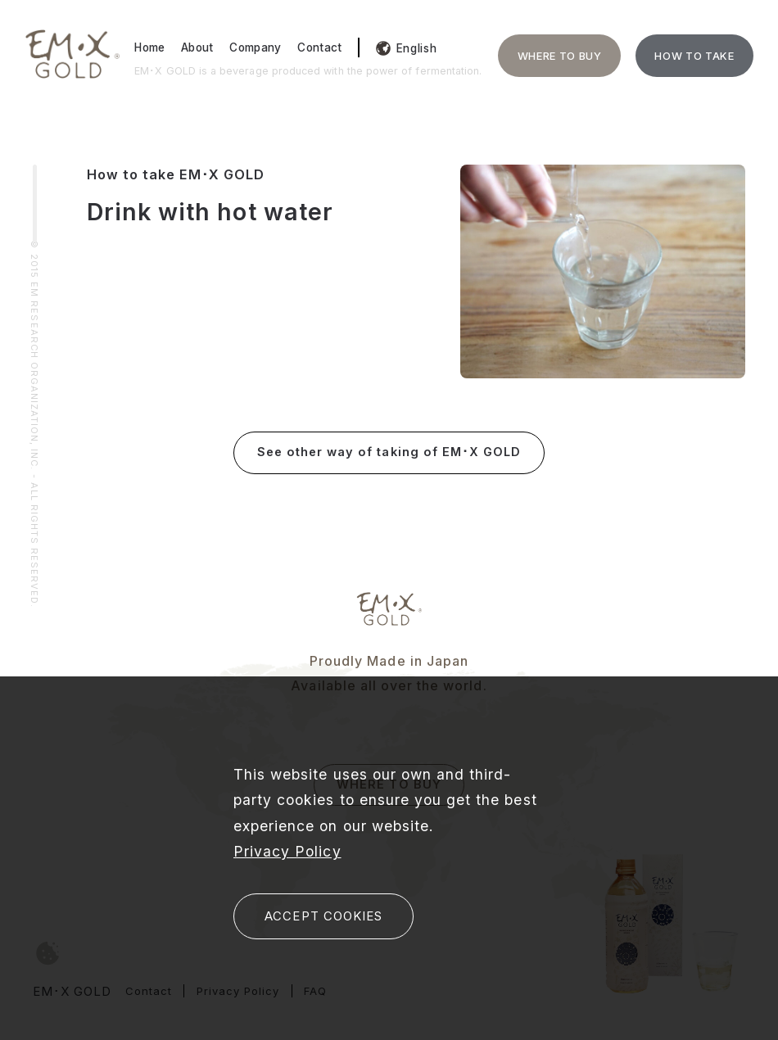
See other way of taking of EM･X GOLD (389, 452)
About (197, 47)
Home (149, 47)
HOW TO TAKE (694, 55)
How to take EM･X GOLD (176, 174)
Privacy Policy (287, 851)
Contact (319, 47)
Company (255, 47)
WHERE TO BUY (560, 55)
